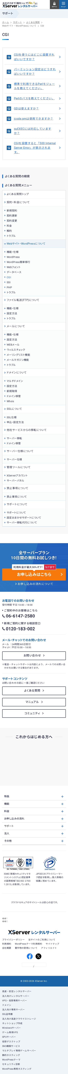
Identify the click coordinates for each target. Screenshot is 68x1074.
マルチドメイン (15, 381)
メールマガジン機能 (18, 359)
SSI (9, 282)
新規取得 (12, 391)
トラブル (11, 235)
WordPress (13, 257)
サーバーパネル (15, 480)
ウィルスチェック (16, 349)
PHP (9, 287)
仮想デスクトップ (11, 1041)
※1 (36, 3)
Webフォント (13, 267)
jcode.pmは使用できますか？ (37, 118)
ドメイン (6, 1005)
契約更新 (12, 215)
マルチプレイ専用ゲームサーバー (19, 1050)
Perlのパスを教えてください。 (37, 98)
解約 (9, 230)
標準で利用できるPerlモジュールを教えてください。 (37, 86)
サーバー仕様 (14, 459)
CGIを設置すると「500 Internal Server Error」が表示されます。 (37, 148)
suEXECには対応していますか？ (37, 131)
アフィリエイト (49, 948)
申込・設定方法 (15, 422)
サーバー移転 (14, 438)
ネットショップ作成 (12, 1023)
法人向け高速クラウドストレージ (19, 1019)
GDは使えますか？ (37, 108)
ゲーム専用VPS (10, 1032)
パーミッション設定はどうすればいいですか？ (37, 72)
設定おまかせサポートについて (24, 517)
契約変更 (12, 220)
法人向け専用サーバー (13, 1009)
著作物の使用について (26, 948)
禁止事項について (17, 496)
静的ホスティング (11, 1055)
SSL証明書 (7, 1014)
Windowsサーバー (11, 1028)
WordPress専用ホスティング (17, 1069)
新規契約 (12, 210)
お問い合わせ (32, 655)
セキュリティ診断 (11, 1064)
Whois (10, 401)
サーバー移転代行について (22, 522)
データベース (14, 272)
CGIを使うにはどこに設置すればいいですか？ (37, 57)
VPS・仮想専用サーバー (14, 1000)
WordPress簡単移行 (18, 262)
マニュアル (32, 702)
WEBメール (13, 344)
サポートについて (16, 512)
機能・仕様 (12, 252)
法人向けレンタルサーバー (15, 996)
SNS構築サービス (11, 1046)
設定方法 (12, 313)
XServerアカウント (17, 475)
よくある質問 (32, 690)
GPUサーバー (9, 1037)
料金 (9, 225)
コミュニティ (32, 713)
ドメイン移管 (14, 396)
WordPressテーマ (11, 1059)
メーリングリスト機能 (18, 354)
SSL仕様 (12, 417)
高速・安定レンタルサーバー (17, 991)
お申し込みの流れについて (35, 584)
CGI (9, 277)
